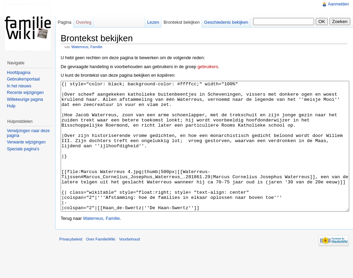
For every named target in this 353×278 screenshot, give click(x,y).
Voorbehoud (129, 265)
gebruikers (208, 66)
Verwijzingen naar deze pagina (28, 133)
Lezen (153, 22)
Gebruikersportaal (23, 79)
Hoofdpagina (18, 72)
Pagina (64, 22)
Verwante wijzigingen (26, 142)
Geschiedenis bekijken (226, 22)
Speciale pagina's (23, 149)
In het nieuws (19, 86)
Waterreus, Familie (86, 47)
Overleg (83, 22)
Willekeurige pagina (25, 99)
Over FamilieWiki (100, 265)
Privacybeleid (70, 265)
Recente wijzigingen (25, 92)
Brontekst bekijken (182, 22)
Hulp (11, 106)
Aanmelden (338, 4)
